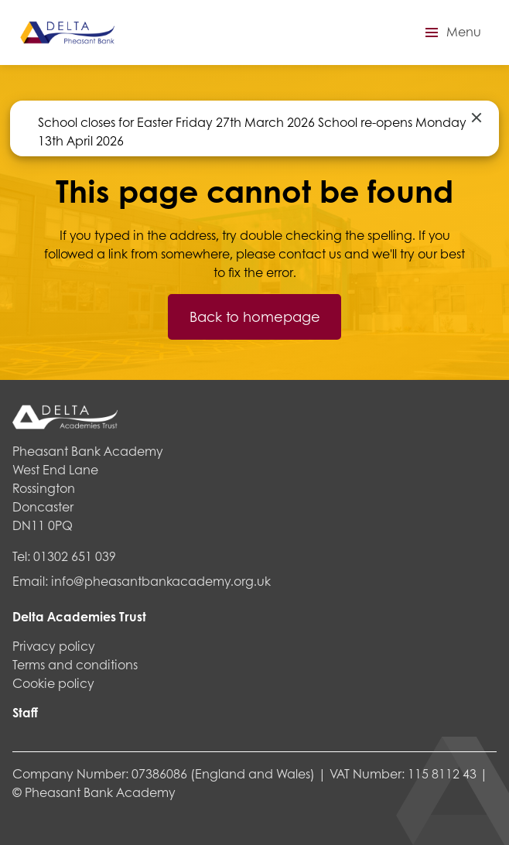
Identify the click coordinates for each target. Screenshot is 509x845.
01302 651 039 (74, 556)
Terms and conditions (75, 664)
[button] (451, 32)
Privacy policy (53, 646)
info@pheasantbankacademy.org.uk (161, 581)
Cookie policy (53, 683)
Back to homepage (255, 316)
